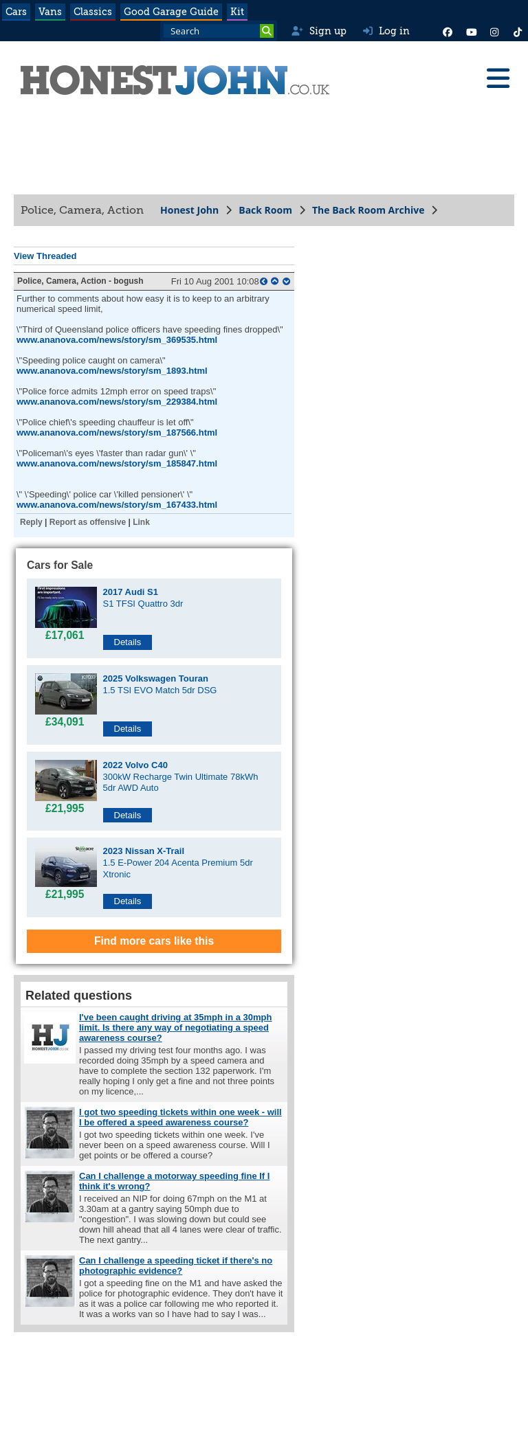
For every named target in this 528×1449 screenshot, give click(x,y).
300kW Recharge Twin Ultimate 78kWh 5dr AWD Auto (180, 777)
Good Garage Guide (171, 11)
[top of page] (274, 281)
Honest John (189, 209)
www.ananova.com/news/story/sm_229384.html (116, 401)
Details (128, 642)
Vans (50, 11)
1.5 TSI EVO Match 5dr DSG (160, 684)
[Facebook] (447, 30)
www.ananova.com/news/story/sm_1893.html (112, 371)
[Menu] (498, 78)
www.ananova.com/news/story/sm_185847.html (116, 463)
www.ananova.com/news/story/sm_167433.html (116, 504)
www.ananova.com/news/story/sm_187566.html (116, 432)
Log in (386, 30)
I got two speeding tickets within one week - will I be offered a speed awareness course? (180, 1117)
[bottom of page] (286, 281)
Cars (16, 11)
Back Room (265, 209)
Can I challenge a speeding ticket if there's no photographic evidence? (175, 1265)
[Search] (267, 31)
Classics (93, 11)
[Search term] (218, 31)
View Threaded (45, 256)
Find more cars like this (154, 941)
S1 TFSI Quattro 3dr (143, 598)
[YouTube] (471, 30)
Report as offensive (88, 522)
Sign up (318, 30)
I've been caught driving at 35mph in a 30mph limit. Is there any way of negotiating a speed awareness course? (175, 1027)
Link (141, 522)
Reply (31, 522)
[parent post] (263, 281)
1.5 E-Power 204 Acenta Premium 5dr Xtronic (178, 862)
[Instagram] (494, 30)
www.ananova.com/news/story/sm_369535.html (116, 340)
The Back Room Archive (368, 209)
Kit (237, 11)
